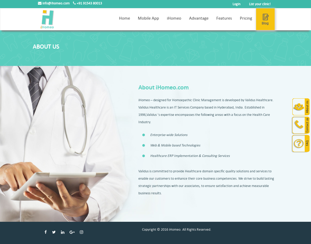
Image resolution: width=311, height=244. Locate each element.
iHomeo (174, 18)
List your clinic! (260, 4)
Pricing (246, 18)
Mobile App (148, 18)
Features (224, 18)
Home (124, 18)
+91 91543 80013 (87, 3)
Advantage (198, 18)
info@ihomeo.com (54, 3)
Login (236, 4)
